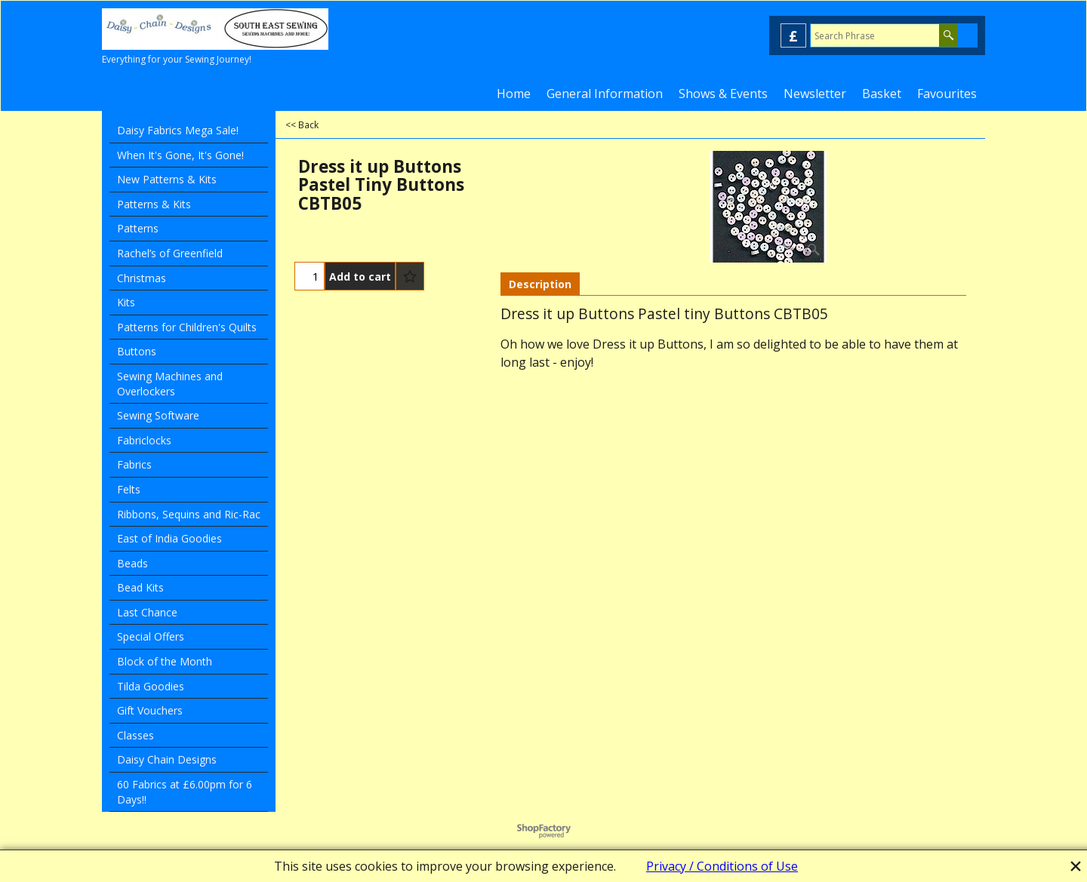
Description (540, 284)
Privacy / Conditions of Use (722, 866)
